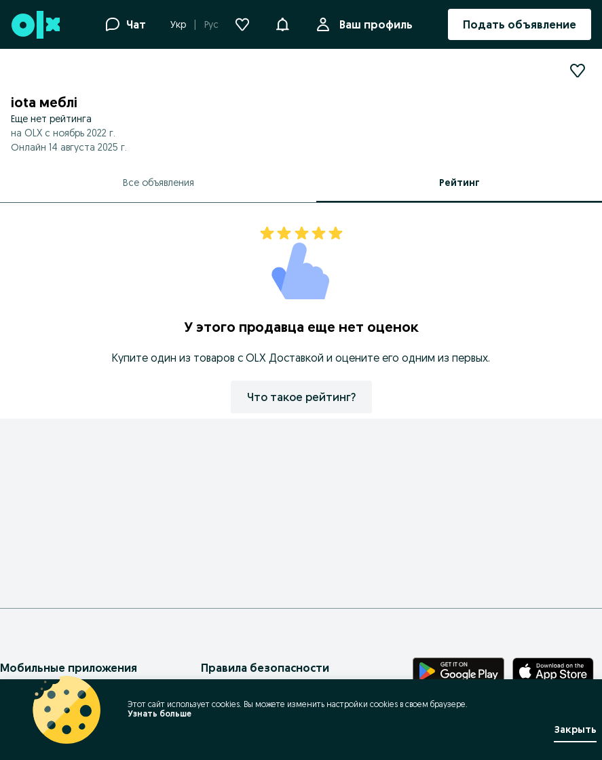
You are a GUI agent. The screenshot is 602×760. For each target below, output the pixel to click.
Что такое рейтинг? (301, 397)
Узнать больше (159, 713)
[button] (282, 23)
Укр (178, 24)
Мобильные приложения (68, 667)
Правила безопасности (265, 667)
